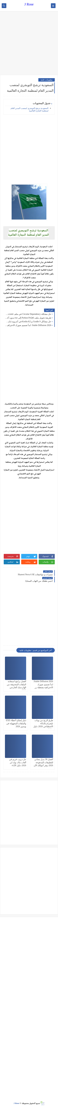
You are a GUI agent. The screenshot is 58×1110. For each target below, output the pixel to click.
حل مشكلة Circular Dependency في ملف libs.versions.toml (28, 314)
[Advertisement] (29, 43)
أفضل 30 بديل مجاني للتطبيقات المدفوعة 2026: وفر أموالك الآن (43, 762)
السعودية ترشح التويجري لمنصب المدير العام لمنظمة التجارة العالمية (29, 109)
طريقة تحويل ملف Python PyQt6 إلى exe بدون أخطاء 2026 (28, 318)
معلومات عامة (46, 80)
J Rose (29, 4)
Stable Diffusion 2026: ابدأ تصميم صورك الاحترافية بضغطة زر (28, 325)
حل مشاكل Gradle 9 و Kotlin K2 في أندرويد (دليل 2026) (28, 321)
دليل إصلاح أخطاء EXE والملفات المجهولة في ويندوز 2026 (16, 723)
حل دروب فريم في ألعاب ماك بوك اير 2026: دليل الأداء (17, 762)
